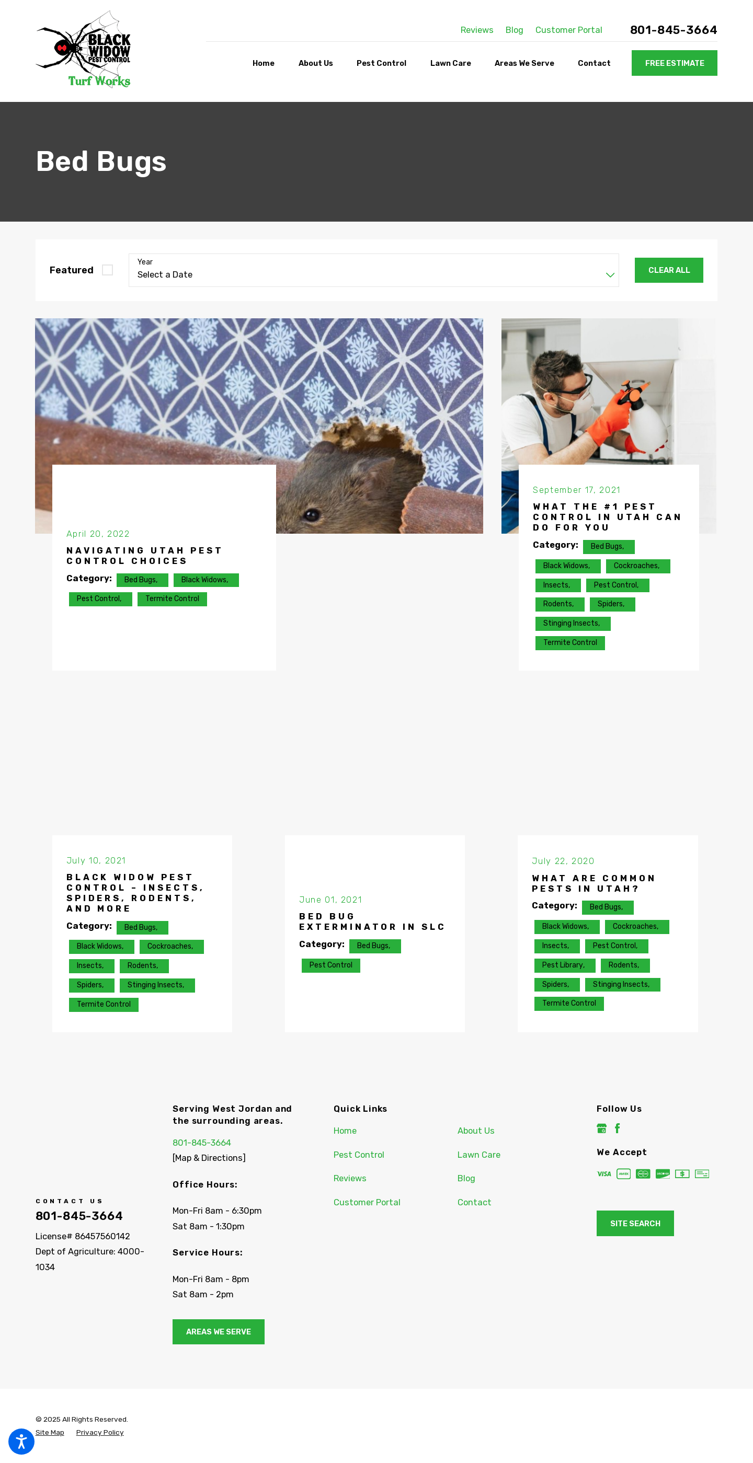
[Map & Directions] (209, 1158)
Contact (475, 1202)
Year (145, 262)
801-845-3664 (674, 30)
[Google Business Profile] (602, 1128)
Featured (72, 270)
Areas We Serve (218, 1332)
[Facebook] (617, 1128)
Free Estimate (674, 63)
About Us (476, 1131)
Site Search (635, 1223)
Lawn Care (479, 1155)
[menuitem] (266, 63)
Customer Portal (568, 30)
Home (345, 1131)
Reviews (477, 30)
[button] (21, 1442)
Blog (514, 30)
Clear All (669, 270)
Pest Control (359, 1155)
